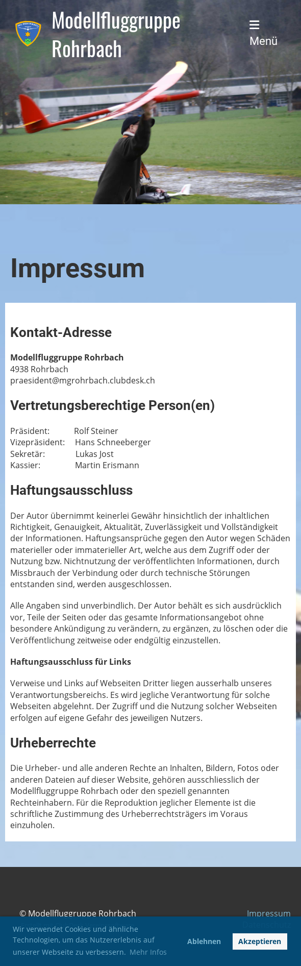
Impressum (269, 913)
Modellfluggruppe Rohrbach (116, 33)
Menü (263, 33)
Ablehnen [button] (204, 941)
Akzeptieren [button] (259, 941)
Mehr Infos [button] (148, 952)
